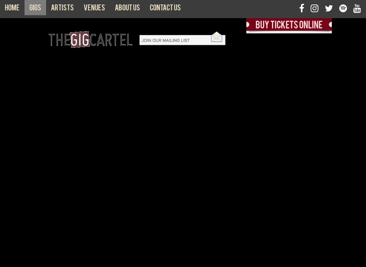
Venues (94, 9)
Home (12, 9)
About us (127, 9)
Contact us (165, 9)
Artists (62, 9)
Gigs (35, 9)
